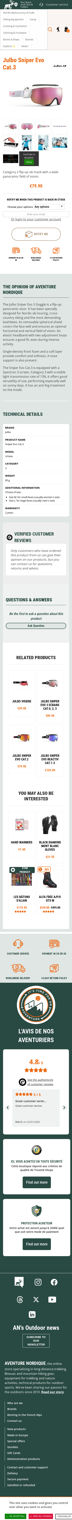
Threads (20, 1299)
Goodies (12, 1447)
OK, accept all (15, 1516)
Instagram (38, 1282)
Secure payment (18, 1479)
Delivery (12, 1473)
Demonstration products (23, 1459)
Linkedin (32, 1314)
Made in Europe (17, 1435)
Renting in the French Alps (24, 1415)
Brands (12, 1409)
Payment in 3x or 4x (16, 259)
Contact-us (14, 1421)
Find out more (36, 1182)
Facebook (54, 1282)
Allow (29, 162)
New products (16, 1429)
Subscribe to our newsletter (36, 1340)
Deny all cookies (41, 1516)
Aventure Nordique (25, 1363)
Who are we (15, 1403)
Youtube (52, 1299)
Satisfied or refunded (21, 1485)
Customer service (18, 953)
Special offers (16, 1441)
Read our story (52, 1392)
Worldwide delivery (36, 259)
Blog (20, 1282)
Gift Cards (13, 1453)
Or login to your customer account (36, 219)
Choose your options (20, 207)
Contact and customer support (27, 1467)
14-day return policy (56, 259)
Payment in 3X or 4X (54, 953)
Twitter (36, 1299)
